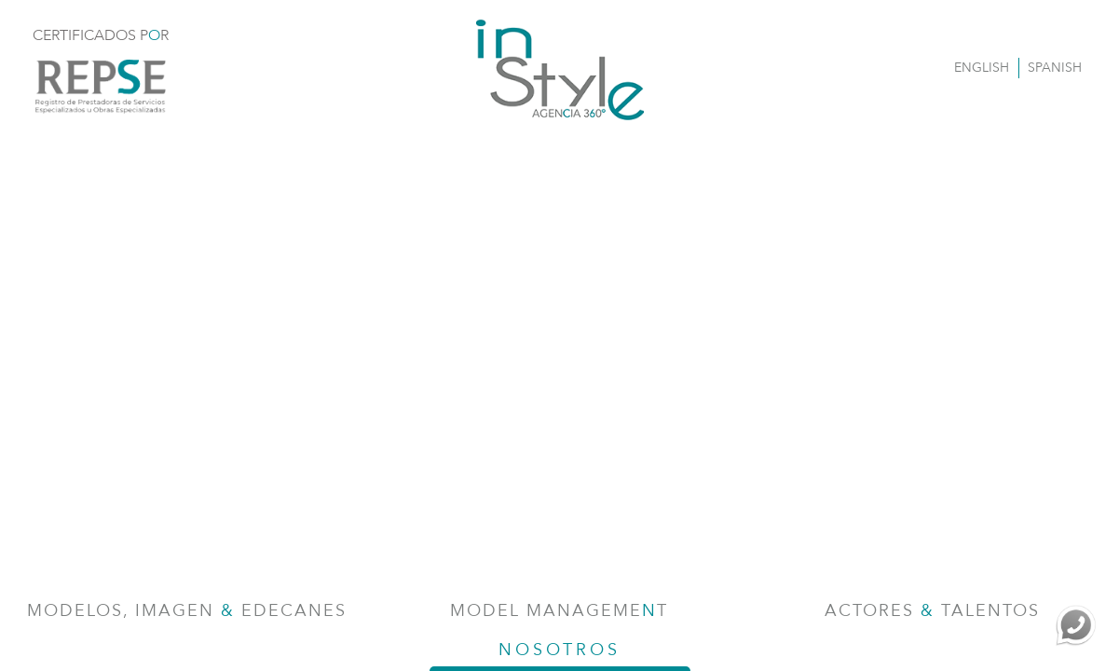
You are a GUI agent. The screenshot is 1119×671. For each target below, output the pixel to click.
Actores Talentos (932, 611)
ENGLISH (981, 67)
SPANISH (1055, 67)
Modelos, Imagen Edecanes (187, 611)
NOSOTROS (560, 654)
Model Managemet (559, 611)
